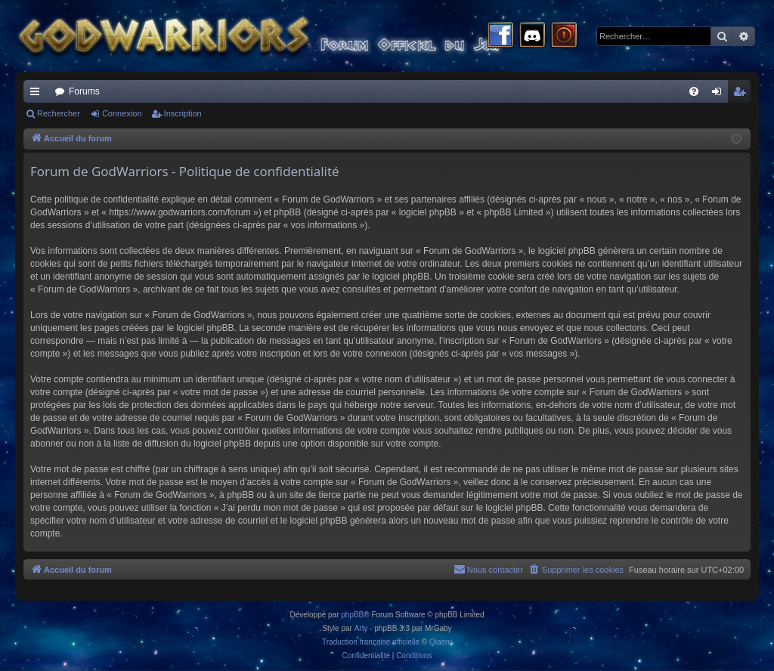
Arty (361, 628)
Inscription (183, 113)
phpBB (352, 615)
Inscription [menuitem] (743, 94)
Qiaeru (440, 642)
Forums (84, 91)
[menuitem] (694, 91)
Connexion (122, 113)
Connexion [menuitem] (720, 94)
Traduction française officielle (371, 642)
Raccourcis (37, 94)
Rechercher (58, 113)
